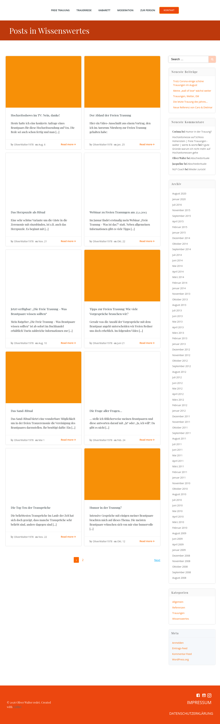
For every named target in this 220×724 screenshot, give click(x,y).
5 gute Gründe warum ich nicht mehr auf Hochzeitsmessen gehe (191, 148)
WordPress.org (180, 659)
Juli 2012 (177, 377)
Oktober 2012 (180, 360)
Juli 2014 (177, 255)
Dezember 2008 (181, 555)
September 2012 (181, 366)
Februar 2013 (179, 338)
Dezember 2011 (181, 416)
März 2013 (178, 332)
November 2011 (181, 421)
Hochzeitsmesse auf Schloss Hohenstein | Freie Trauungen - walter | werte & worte (190, 140)
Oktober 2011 (180, 427)
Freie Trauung (60, 10)
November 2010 (181, 483)
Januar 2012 (179, 410)
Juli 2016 (177, 204)
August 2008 (179, 577)
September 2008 (181, 572)
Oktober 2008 (180, 566)
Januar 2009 (179, 550)
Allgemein (177, 601)
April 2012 (178, 394)
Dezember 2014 (181, 238)
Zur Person (147, 10)
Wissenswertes (180, 618)
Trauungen (178, 613)
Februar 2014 (179, 282)
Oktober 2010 (180, 488)
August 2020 (179, 193)
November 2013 (181, 293)
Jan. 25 (121, 144)
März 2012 (178, 399)
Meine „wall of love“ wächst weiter (192, 90)
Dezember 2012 (181, 349)
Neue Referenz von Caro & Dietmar (193, 107)
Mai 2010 (177, 511)
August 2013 (179, 305)
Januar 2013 (179, 344)
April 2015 (178, 221)
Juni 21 (121, 343)
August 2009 (179, 533)
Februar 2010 (179, 527)
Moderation (125, 10)
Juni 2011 (177, 449)
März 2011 (178, 466)
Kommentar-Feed (182, 654)
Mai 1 (41, 440)
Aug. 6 (41, 144)
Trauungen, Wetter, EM (186, 96)
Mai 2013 (177, 321)
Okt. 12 (121, 541)
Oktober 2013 (180, 299)
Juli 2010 (177, 500)
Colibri (17, 707)
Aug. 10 (42, 343)
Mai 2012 (177, 388)
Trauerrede (84, 10)
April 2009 (178, 544)
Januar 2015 (179, 232)
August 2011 (179, 438)
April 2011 (178, 460)
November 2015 (181, 210)
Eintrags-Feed (180, 648)
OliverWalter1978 (24, 144)
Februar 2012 (179, 405)
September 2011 (181, 433)
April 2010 (178, 516)
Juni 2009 (177, 538)
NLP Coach (178, 169)
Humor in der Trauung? (199, 131)
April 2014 (178, 271)
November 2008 (181, 561)
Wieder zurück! (197, 169)
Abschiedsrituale (200, 158)
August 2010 (179, 494)
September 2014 (181, 249)
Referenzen (178, 607)
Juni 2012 (177, 383)
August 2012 (179, 371)
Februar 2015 (179, 227)
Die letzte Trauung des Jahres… (190, 101)
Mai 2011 (177, 455)
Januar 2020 (179, 199)
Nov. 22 (42, 536)
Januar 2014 (179, 288)
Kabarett (104, 10)
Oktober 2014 (180, 243)
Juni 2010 (177, 505)
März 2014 (178, 277)
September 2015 (181, 215)
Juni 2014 (177, 260)
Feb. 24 (121, 440)
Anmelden (178, 642)
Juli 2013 (177, 310)
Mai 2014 (177, 266)
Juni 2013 (177, 316)
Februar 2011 (179, 472)
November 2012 (181, 355)
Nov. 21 (42, 241)
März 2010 (178, 522)
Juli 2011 (177, 444)
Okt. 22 (121, 241)
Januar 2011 (179, 477)
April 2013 (178, 327)
